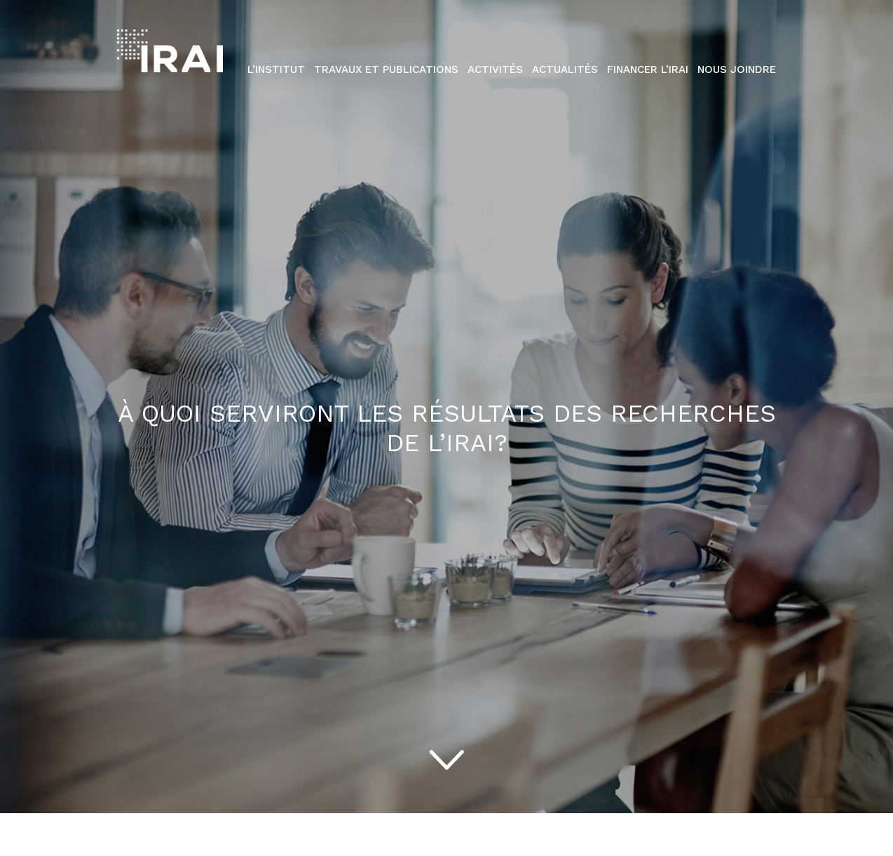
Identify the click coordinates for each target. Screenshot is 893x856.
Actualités (565, 69)
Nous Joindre (736, 69)
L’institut (276, 69)
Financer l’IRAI (647, 69)
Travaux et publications (386, 69)
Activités (495, 69)
